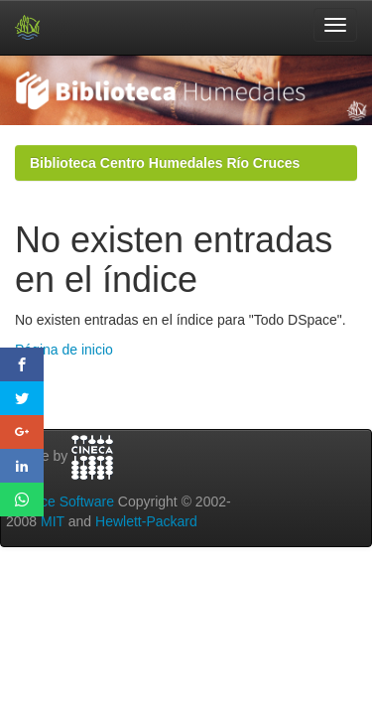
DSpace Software (60, 501)
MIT (52, 521)
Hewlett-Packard (146, 521)
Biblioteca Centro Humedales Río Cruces (165, 163)
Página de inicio (64, 350)
